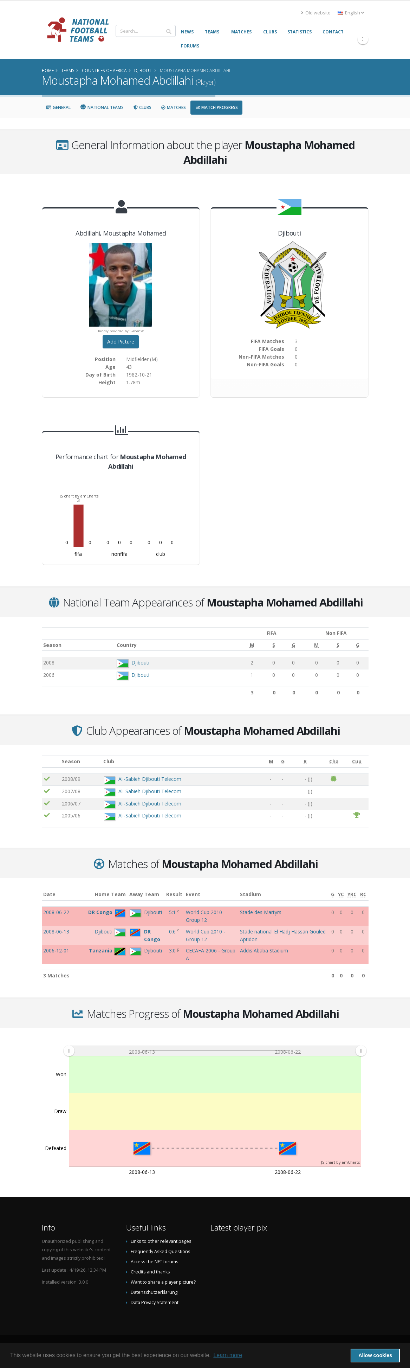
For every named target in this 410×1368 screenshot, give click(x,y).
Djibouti (138, 662)
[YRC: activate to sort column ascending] (352, 894)
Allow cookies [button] (375, 1355)
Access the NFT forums (154, 1262)
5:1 (173, 912)
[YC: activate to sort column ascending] (341, 894)
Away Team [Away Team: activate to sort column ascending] (144, 894)
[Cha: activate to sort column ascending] (333, 762)
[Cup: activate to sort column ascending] (357, 762)
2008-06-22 (56, 912)
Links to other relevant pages (161, 1241)
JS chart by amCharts (79, 496)
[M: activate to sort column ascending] (244, 645)
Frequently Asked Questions (160, 1251)
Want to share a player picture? (163, 1282)
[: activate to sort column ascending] (51, 762)
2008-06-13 (56, 931)
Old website (316, 13)
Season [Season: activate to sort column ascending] (52, 645)
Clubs (142, 107)
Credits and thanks (150, 1272)
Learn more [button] (227, 1355)
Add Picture (120, 341)
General (58, 107)
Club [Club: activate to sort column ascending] (108, 761)
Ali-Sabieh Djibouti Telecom (149, 779)
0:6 (173, 931)
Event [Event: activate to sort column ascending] (193, 894)
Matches (173, 107)
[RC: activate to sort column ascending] (363, 894)
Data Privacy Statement (154, 1302)
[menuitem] (215, 1051)
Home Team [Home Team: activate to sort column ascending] (110, 894)
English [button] (351, 13)
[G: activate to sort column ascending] (283, 645)
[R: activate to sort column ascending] (305, 762)
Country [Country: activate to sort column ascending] (124, 645)
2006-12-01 (56, 950)
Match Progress (216, 107)
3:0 (173, 950)
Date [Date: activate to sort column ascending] (49, 894)
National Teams (102, 107)
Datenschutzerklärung (154, 1292)
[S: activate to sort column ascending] (264, 645)
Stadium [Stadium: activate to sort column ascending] (250, 894)
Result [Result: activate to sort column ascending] (174, 894)
